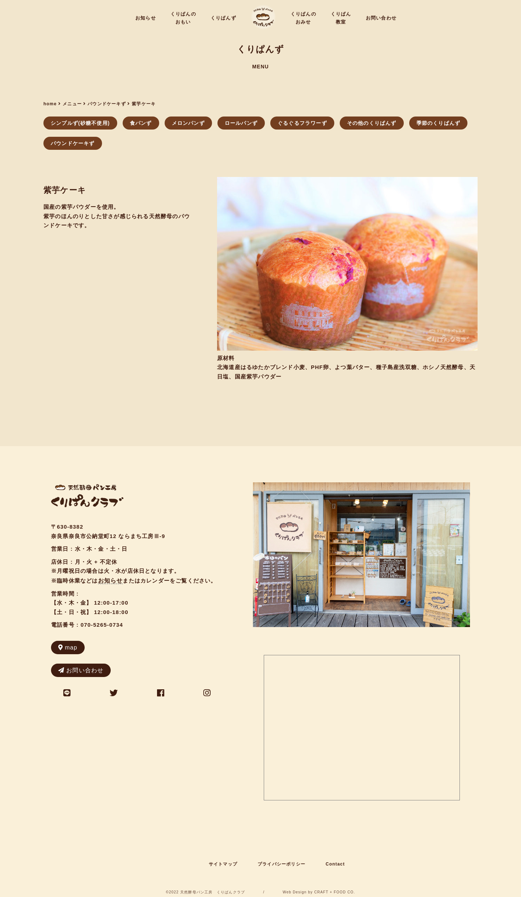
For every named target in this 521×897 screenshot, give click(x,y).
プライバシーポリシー (281, 864)
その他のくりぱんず (372, 123)
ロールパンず (241, 123)
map (67, 647)
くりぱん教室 (341, 18)
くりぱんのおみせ (303, 18)
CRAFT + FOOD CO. (334, 892)
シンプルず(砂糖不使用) (80, 123)
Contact (335, 864)
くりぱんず (223, 18)
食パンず (141, 123)
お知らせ (145, 18)
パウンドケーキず (73, 143)
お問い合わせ (381, 18)
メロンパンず (188, 123)
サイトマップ (223, 864)
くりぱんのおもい (183, 18)
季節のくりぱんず (438, 123)
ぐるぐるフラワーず (302, 123)
